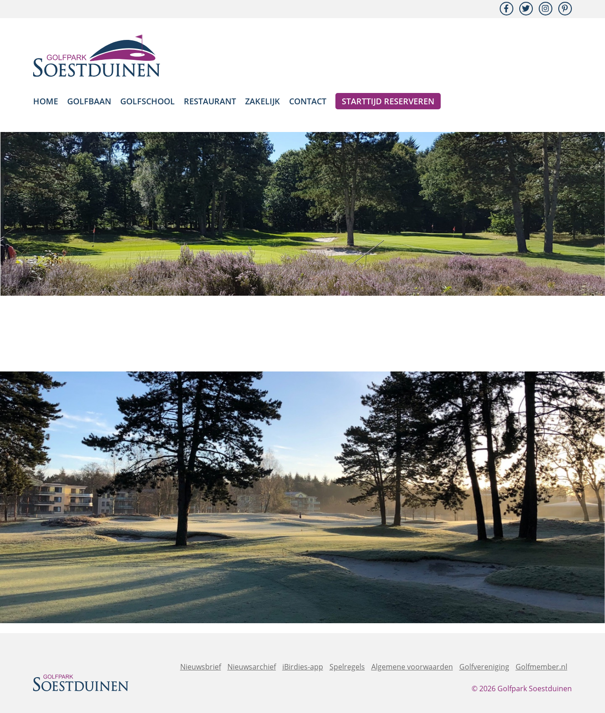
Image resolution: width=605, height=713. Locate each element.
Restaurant (210, 101)
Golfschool (147, 101)
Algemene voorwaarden (412, 667)
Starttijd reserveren (388, 101)
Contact (307, 101)
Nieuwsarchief (251, 667)
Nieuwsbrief (200, 667)
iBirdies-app (302, 667)
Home (45, 101)
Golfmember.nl (541, 667)
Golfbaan (89, 101)
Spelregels (347, 667)
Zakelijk (262, 101)
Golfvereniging (484, 667)
